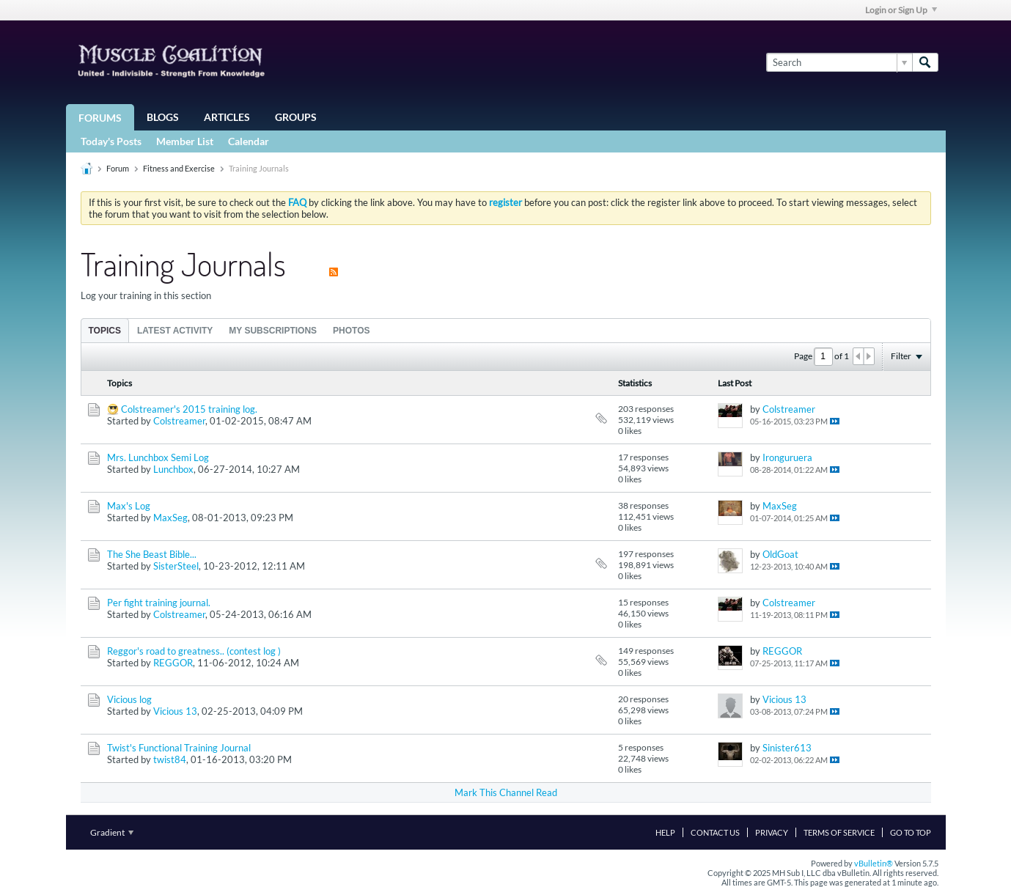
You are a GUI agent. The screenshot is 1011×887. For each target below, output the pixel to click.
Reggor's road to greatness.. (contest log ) (194, 651)
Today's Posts (111, 141)
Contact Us (715, 832)
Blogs (163, 117)
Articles (227, 117)
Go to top (910, 832)
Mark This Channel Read (506, 792)
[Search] (839, 62)
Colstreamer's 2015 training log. (189, 409)
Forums (100, 117)
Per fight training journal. (158, 602)
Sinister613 (787, 748)
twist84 (169, 759)
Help (665, 832)
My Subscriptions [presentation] (273, 330)
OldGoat (780, 554)
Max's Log (128, 506)
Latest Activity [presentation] (175, 330)
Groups (296, 117)
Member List (184, 141)
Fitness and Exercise (179, 168)
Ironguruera (787, 457)
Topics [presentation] (105, 330)
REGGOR (173, 663)
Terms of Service (839, 832)
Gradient (111, 832)
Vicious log (129, 699)
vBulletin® (873, 863)
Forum (117, 168)
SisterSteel (176, 566)
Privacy (771, 832)
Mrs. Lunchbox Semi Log (158, 457)
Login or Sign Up (901, 9)
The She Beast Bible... (151, 554)
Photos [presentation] (351, 330)
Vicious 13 (175, 711)
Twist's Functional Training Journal (179, 748)
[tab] (105, 330)
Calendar (248, 141)
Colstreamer (179, 421)
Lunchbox (173, 469)
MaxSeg (170, 517)
